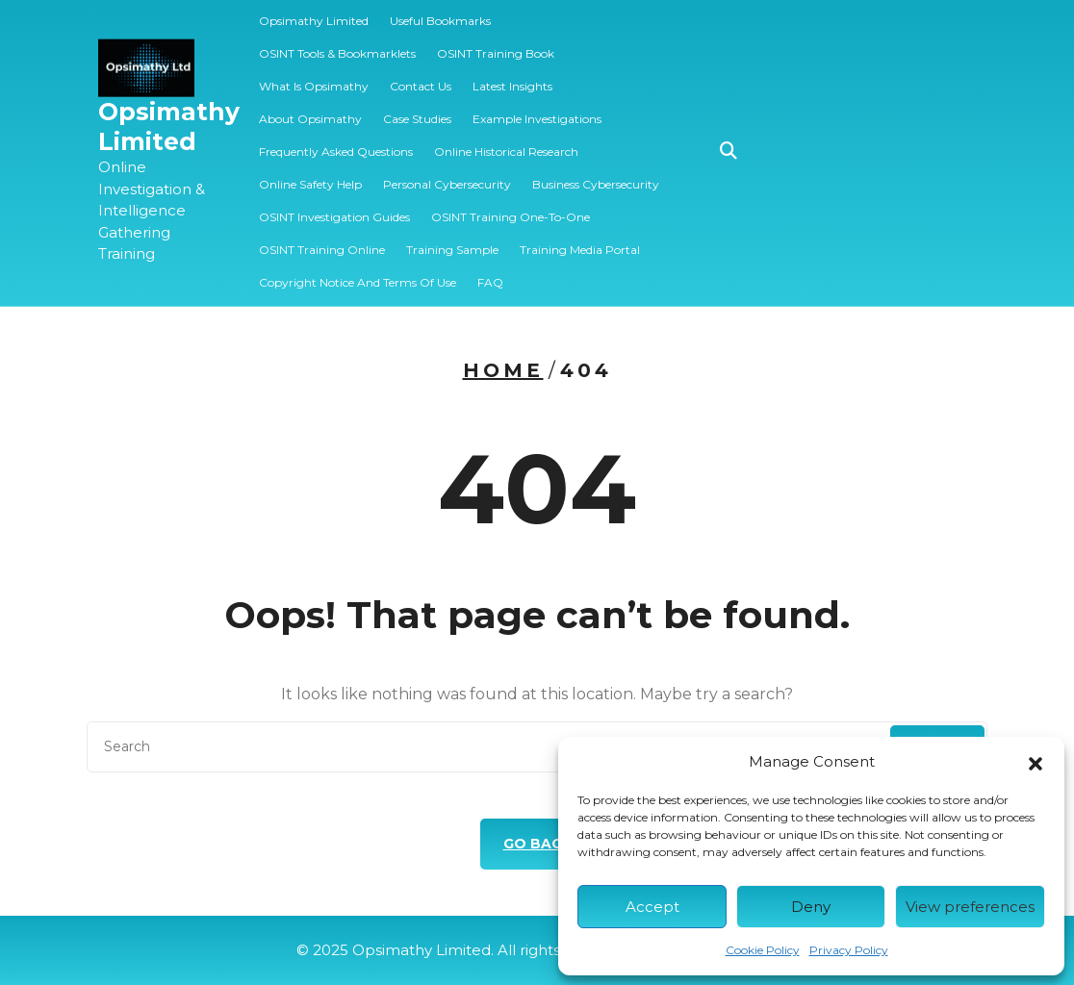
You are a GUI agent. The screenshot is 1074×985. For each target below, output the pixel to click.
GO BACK (537, 843)
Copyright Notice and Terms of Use (357, 272)
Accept (652, 906)
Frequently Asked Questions (336, 142)
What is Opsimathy (314, 76)
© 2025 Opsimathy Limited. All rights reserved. (537, 950)
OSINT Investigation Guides (334, 207)
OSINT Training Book (495, 44)
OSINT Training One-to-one (510, 207)
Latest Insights (512, 76)
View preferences (970, 906)
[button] (1035, 761)
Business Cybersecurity (595, 174)
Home (503, 370)
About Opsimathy (310, 109)
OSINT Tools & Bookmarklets (337, 44)
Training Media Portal (580, 240)
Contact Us (420, 76)
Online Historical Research (506, 142)
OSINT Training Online (322, 240)
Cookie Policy (763, 950)
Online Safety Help (310, 174)
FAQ (490, 272)
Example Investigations (537, 109)
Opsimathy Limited (169, 117)
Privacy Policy (848, 950)
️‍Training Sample (452, 240)
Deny (811, 906)
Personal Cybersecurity (447, 174)
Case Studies (417, 109)
